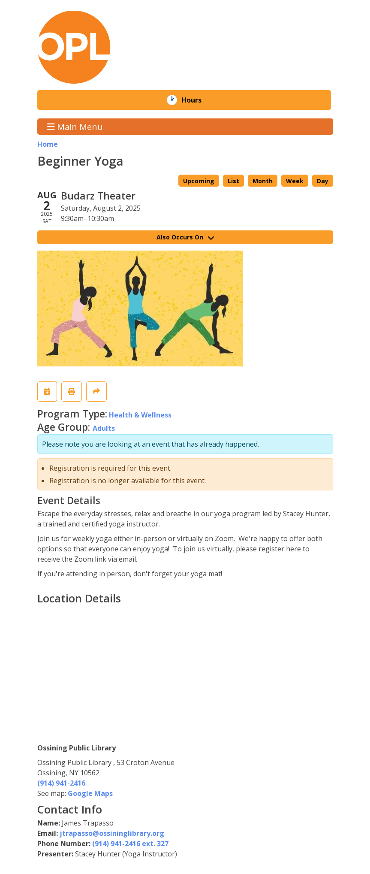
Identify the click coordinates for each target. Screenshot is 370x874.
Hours (197, 100)
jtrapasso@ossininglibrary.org (112, 833)
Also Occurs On (185, 237)
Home (47, 144)
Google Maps (90, 793)
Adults (104, 428)
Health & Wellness (140, 415)
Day (322, 181)
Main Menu (75, 126)
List (233, 181)
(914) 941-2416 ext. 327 (130, 843)
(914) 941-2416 (61, 783)
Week (295, 181)
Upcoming (198, 181)
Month (263, 181)
